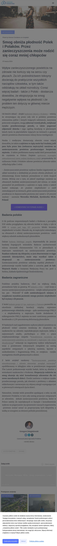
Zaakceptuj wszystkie (10, 541)
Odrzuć (23, 541)
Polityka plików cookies (36, 541)
